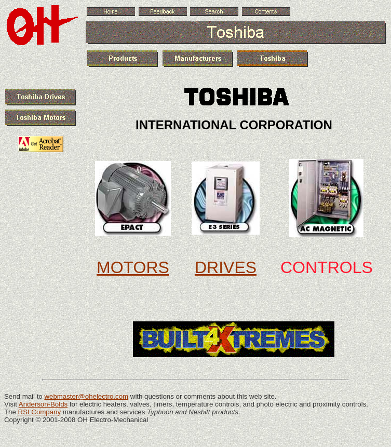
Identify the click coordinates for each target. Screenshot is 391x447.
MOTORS (133, 267)
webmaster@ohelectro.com (86, 396)
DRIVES (226, 267)
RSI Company (39, 412)
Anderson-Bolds (43, 404)
